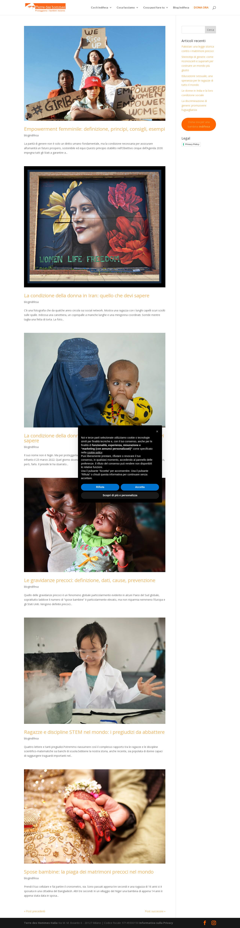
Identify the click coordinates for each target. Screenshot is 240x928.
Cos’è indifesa (99, 7)
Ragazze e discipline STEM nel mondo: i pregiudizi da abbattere (94, 732)
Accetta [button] (140, 487)
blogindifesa (31, 135)
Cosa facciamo (126, 7)
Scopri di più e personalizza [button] (120, 495)
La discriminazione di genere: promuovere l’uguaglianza (194, 105)
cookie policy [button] (94, 452)
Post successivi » (155, 911)
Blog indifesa (181, 7)
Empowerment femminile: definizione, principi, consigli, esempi (94, 128)
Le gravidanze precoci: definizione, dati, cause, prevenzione (89, 580)
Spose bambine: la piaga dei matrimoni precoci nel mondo (89, 871)
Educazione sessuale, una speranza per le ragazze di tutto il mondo (197, 80)
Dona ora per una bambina (199, 124)
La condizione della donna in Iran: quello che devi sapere (86, 295)
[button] (157, 431)
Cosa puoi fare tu (154, 7)
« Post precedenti (34, 911)
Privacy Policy (192, 144)
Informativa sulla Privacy (156, 923)
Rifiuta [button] (100, 487)
